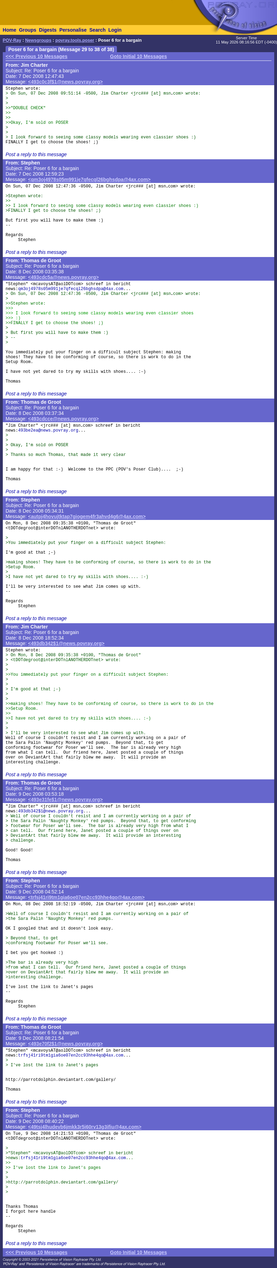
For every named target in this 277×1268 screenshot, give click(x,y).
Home (9, 30)
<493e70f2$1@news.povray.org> (65, 1043)
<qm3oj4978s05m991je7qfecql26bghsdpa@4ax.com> (89, 179)
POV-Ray (12, 40)
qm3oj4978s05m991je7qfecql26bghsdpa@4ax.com (70, 289)
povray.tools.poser (74, 40)
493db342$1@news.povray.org (50, 811)
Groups (27, 30)
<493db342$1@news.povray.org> (66, 643)
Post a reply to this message (36, 154)
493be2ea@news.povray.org (48, 430)
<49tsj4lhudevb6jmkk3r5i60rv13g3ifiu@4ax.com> (85, 1127)
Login (114, 30)
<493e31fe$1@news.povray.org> (65, 799)
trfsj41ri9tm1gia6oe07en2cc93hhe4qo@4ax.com (70, 1055)
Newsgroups (38, 40)
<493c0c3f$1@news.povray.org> (65, 82)
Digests (48, 30)
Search (97, 30)
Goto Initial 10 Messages (138, 56)
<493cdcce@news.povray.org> (63, 419)
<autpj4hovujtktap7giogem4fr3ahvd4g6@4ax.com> (87, 516)
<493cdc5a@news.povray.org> (63, 277)
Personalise (73, 30)
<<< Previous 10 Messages (37, 56)
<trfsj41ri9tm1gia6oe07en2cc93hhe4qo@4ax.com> (86, 897)
